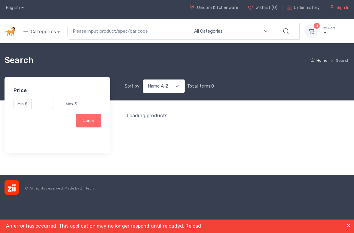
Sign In (339, 7)
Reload (193, 226)
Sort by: (132, 86)
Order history (303, 7)
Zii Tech (86, 188)
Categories (39, 31)
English (13, 7)
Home (319, 60)
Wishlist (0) (262, 7)
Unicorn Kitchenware (213, 7)
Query (88, 121)
